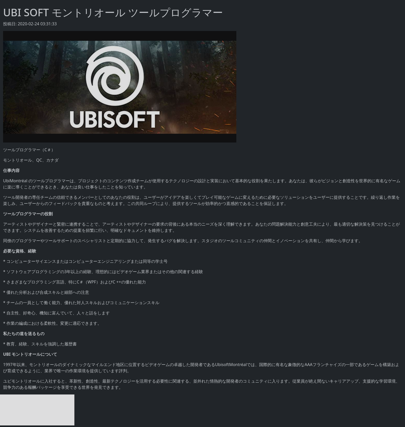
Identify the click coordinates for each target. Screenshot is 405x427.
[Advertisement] (37, 409)
